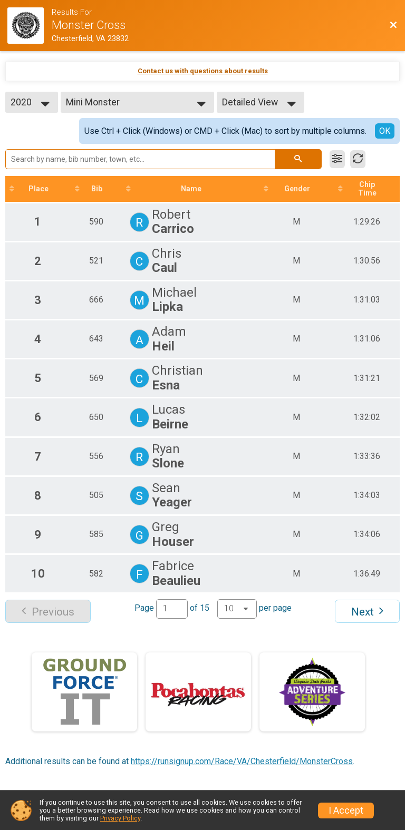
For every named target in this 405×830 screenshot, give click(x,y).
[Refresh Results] (357, 159)
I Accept (346, 810)
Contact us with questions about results (203, 71)
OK (384, 131)
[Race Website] (29, 25)
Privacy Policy (120, 818)
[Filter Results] (337, 159)
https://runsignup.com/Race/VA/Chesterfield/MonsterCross (242, 761)
